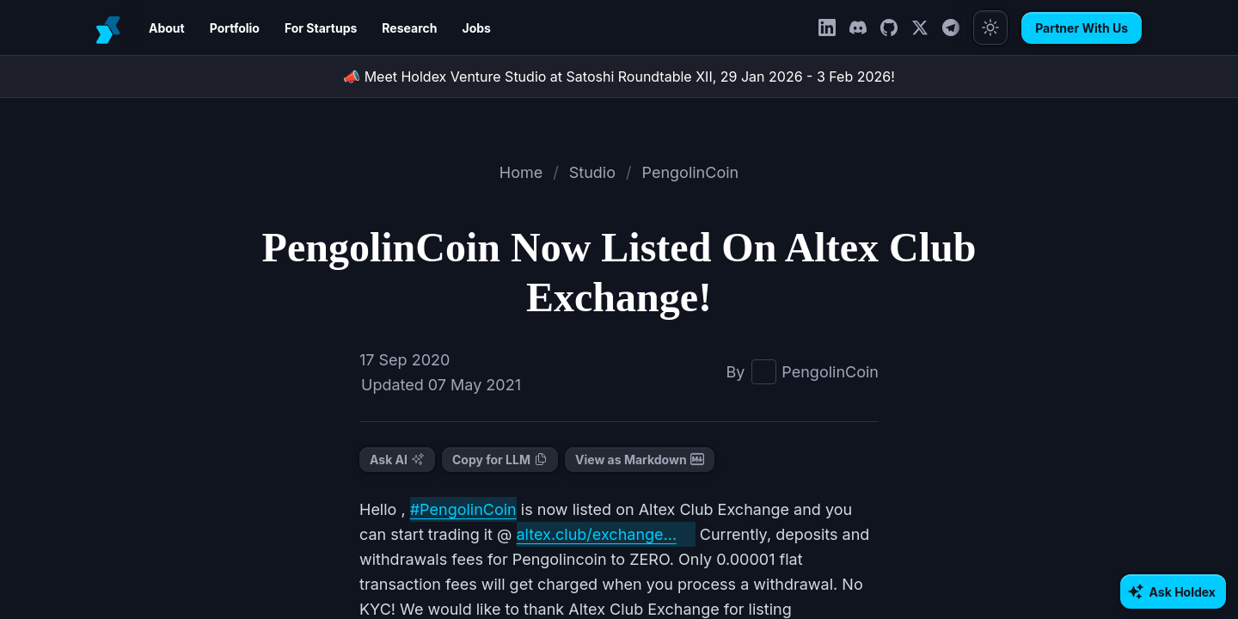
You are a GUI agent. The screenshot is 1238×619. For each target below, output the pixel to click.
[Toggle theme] (998, 27)
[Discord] (865, 27)
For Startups (308, 27)
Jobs (451, 27)
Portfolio (228, 27)
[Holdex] (110, 27)
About (165, 27)
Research (390, 27)
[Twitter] (927, 27)
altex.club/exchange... (505, 533)
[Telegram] (958, 27)
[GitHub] (896, 27)
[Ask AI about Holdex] (1176, 591)
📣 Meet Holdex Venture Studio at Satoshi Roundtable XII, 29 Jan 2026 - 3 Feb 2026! (619, 76)
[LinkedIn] (834, 27)
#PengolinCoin (452, 509)
